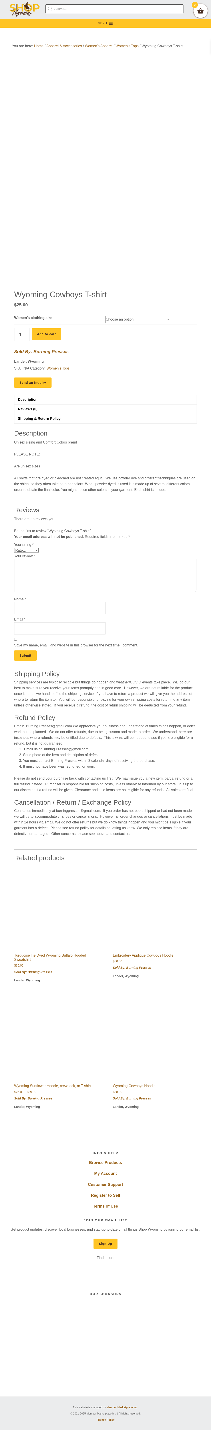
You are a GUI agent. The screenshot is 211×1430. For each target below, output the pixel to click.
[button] (102, 23)
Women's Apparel (99, 46)
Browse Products (105, 1162)
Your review (24, 556)
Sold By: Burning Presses (41, 351)
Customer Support (105, 1184)
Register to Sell (105, 1195)
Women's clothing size (33, 318)
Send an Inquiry (33, 382)
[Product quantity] (22, 334)
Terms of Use (105, 1206)
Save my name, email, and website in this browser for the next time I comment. (76, 645)
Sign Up (105, 1243)
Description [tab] (28, 399)
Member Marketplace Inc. (122, 1407)
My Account (105, 1173)
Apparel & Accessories (64, 46)
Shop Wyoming (24, 9)
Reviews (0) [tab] (28, 409)
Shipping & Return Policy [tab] (39, 418)
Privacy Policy (105, 1419)
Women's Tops (127, 46)
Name (20, 599)
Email (20, 619)
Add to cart (46, 334)
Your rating (24, 545)
